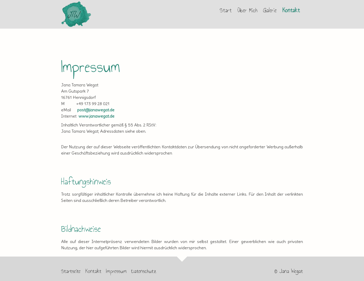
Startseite (71, 271)
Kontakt (291, 10)
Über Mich (247, 10)
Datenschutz (144, 271)
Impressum (116, 271)
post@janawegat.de (95, 109)
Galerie (270, 10)
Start (226, 10)
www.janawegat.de (96, 116)
